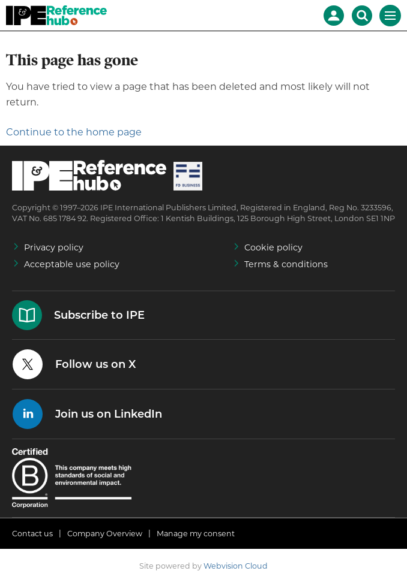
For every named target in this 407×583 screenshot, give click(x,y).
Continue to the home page (74, 132)
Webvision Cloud (236, 565)
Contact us (32, 533)
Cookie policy (273, 247)
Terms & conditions (286, 264)
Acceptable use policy (71, 264)
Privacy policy (53, 247)
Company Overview (104, 533)
